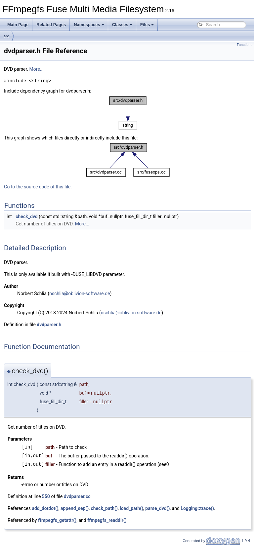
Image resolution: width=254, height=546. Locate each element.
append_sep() (75, 508)
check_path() (104, 508)
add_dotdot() (45, 508)
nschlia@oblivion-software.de (79, 293)
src (6, 36)
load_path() (131, 508)
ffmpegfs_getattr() (57, 520)
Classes (122, 24)
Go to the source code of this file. (38, 186)
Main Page (17, 24)
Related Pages (51, 24)
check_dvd (26, 216)
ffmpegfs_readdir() (106, 520)
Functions (244, 45)
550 (46, 496)
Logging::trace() (197, 508)
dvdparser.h (49, 324)
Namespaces (89, 24)
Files (147, 24)
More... (36, 69)
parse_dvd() (157, 508)
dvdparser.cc (77, 496)
